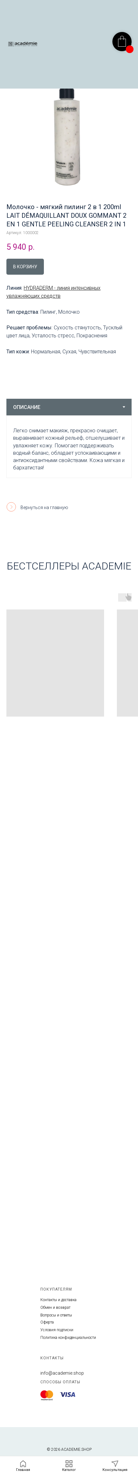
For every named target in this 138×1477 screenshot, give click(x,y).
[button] (114, 1466)
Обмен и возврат (55, 1307)
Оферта (47, 1322)
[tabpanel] (69, 446)
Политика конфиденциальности (68, 1337)
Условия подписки (56, 1330)
